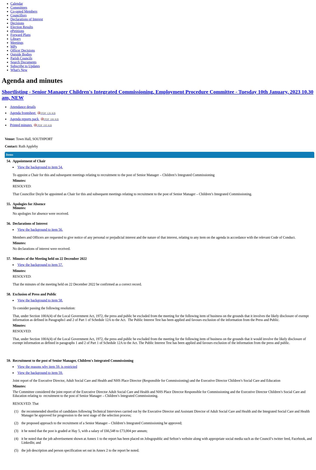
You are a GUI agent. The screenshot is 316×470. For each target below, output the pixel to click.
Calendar (16, 3)
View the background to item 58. (40, 300)
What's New (18, 70)
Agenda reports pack (34, 119)
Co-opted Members (23, 11)
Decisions (17, 23)
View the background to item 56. (40, 229)
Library (15, 39)
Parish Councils (21, 58)
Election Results (21, 27)
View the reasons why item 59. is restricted (47, 366)
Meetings (16, 42)
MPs (13, 46)
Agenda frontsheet (32, 113)
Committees (18, 7)
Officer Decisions (22, 50)
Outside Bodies (21, 54)
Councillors (18, 15)
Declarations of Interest (26, 19)
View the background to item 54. (40, 167)
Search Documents (23, 62)
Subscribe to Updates (25, 66)
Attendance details (23, 107)
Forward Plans (20, 35)
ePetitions (17, 31)
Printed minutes (31, 125)
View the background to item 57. (40, 265)
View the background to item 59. (40, 373)
